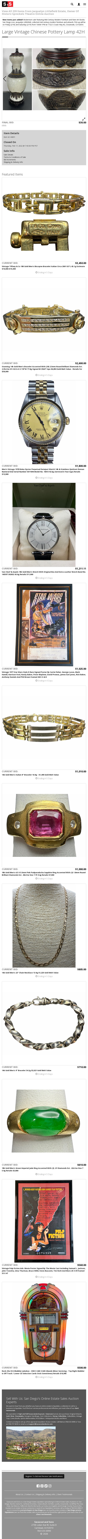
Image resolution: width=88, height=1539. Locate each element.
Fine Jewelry (19, 1416)
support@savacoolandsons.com (41, 1424)
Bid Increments (10, 159)
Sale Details (8, 155)
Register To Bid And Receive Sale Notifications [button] (44, 1476)
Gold (8, 1416)
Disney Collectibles (59, 1416)
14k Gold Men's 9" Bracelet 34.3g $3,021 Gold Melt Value (26, 1070)
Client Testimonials (64, 1494)
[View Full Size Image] (83, 119)
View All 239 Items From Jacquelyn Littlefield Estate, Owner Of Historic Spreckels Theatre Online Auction (40, 13)
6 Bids (4, 125)
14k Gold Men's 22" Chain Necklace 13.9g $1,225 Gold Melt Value (30, 972)
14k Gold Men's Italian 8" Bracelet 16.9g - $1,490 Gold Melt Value (30, 775)
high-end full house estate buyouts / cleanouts (36, 1414)
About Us (19, 1494)
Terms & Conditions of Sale (15, 157)
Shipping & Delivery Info (13, 162)
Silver (12, 1416)
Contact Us (29, 1494)
